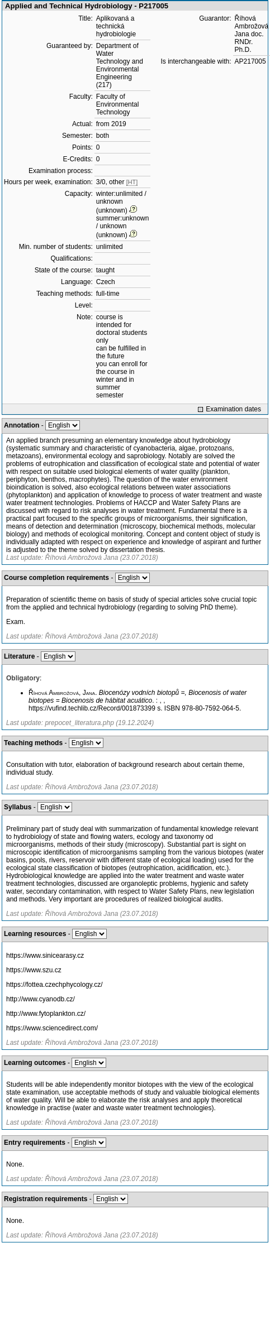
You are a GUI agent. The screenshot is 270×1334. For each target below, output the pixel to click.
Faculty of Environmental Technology (117, 104)
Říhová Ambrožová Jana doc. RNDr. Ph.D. (252, 34)
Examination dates (233, 409)
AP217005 (250, 61)
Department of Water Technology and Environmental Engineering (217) (119, 65)
